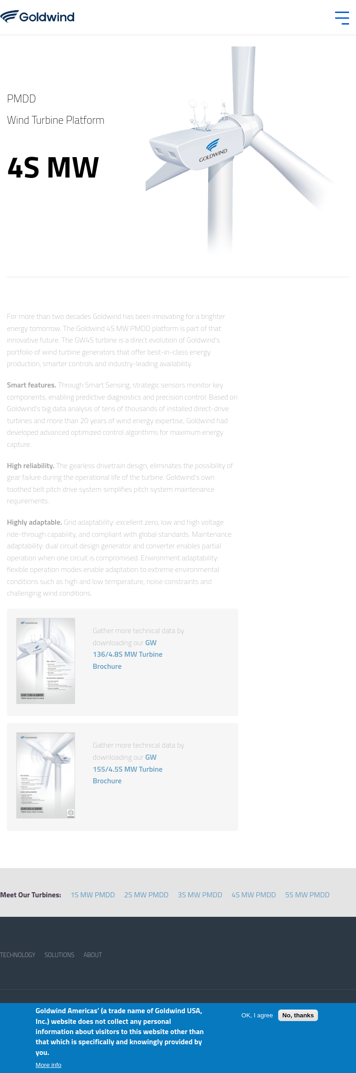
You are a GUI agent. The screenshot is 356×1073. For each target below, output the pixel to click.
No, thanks (298, 1015)
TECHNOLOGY (17, 954)
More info (49, 1064)
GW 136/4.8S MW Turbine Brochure (128, 654)
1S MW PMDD (92, 894)
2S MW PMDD (146, 894)
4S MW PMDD (253, 894)
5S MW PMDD (307, 894)
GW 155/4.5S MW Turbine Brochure (128, 768)
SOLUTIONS (59, 954)
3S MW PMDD (200, 894)
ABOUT (92, 954)
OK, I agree (257, 1015)
